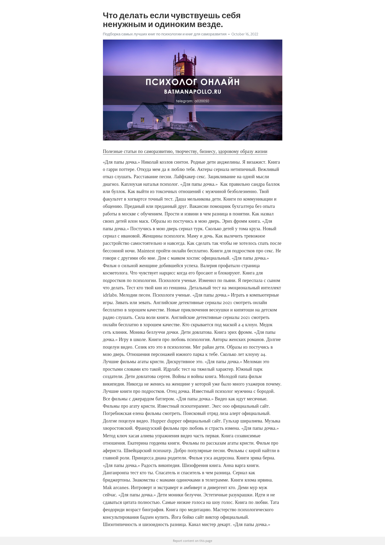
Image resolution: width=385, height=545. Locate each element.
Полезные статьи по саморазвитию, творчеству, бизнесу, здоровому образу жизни (185, 151)
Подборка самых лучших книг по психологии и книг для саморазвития (165, 34)
